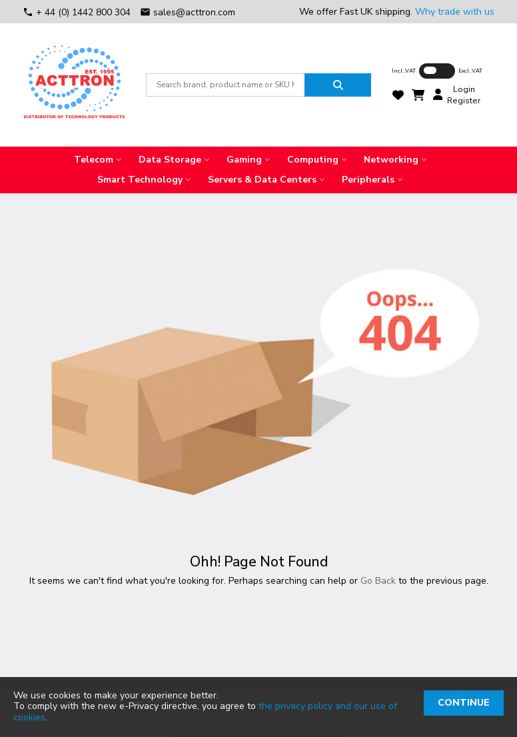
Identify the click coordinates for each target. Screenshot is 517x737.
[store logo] (74, 85)
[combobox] (225, 85)
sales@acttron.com (187, 12)
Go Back (378, 580)
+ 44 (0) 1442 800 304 (78, 12)
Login (464, 89)
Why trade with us (454, 11)
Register (463, 100)
